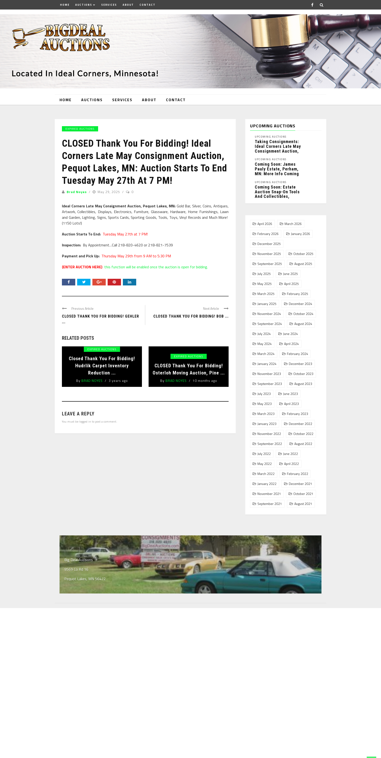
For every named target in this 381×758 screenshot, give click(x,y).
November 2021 (269, 493)
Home (65, 5)
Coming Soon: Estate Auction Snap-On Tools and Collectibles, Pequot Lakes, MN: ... (277, 194)
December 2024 (300, 303)
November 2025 (269, 253)
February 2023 (297, 413)
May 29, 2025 (109, 191)
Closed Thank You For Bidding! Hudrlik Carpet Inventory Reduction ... (102, 366)
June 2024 (290, 333)
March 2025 (266, 293)
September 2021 (269, 503)
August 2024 (303, 323)
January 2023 (266, 423)
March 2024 (266, 353)
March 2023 (266, 413)
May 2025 (264, 283)
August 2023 (303, 383)
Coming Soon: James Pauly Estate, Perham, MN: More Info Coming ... (277, 171)
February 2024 (297, 353)
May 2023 (264, 403)
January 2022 (266, 483)
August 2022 (303, 443)
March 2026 (293, 223)
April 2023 (291, 403)
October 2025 (303, 253)
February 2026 (268, 233)
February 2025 (297, 293)
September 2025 (269, 263)
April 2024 (291, 343)
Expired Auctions (80, 128)
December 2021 (300, 483)
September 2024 (269, 323)
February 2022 (297, 473)
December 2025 (269, 243)
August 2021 (303, 503)
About (128, 5)
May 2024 (264, 343)
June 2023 (290, 393)
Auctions (83, 5)
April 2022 (291, 463)
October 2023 (303, 373)
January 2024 (266, 363)
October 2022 (303, 433)
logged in (85, 421)
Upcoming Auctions (270, 136)
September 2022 (269, 443)
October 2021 (303, 493)
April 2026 (264, 223)
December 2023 (300, 363)
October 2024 (303, 313)
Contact (147, 5)
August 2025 (303, 263)
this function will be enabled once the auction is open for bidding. (135, 267)
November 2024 (269, 313)
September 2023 (269, 383)
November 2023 (269, 373)
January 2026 (300, 233)
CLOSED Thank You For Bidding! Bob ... (191, 316)
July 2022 (264, 453)
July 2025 (264, 273)
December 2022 (300, 423)
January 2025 (266, 303)
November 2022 (269, 433)
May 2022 (264, 463)
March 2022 (266, 473)
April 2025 (291, 283)
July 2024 (264, 333)
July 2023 (264, 393)
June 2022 (290, 453)
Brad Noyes (77, 191)
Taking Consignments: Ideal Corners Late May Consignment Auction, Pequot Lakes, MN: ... (278, 148)
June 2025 (290, 273)
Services (109, 5)
